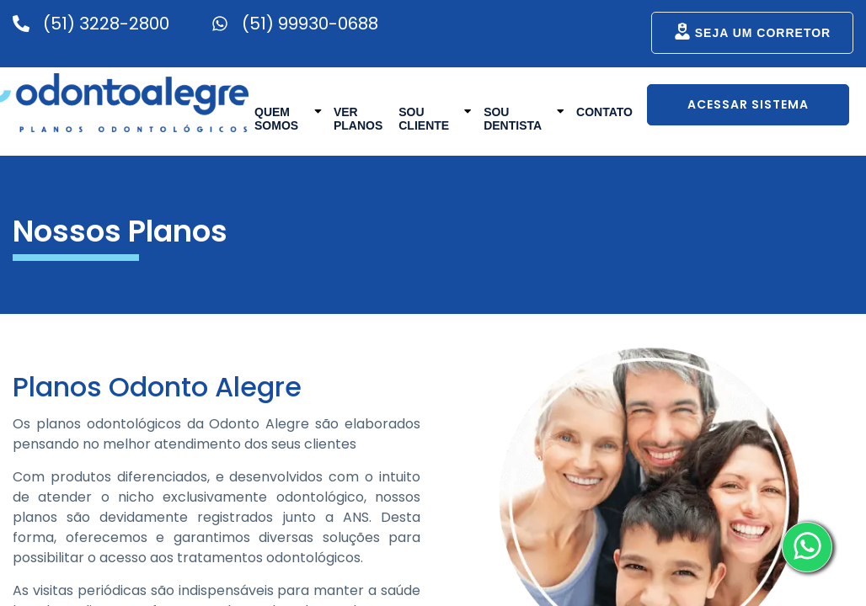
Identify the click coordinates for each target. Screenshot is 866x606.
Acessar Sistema (748, 104)
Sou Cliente (435, 117)
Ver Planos (358, 118)
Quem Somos (288, 117)
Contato (604, 112)
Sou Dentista (524, 117)
